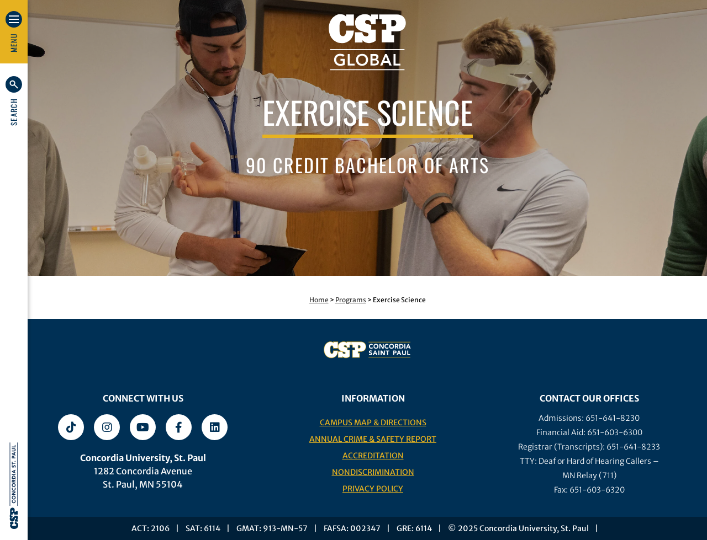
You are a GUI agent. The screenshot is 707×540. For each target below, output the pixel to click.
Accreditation (373, 456)
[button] (14, 101)
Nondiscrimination (373, 472)
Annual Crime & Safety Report (372, 439)
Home (319, 300)
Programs (350, 300)
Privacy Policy (372, 489)
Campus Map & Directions (373, 422)
